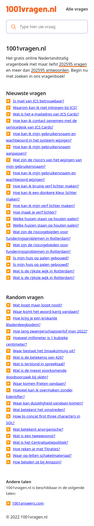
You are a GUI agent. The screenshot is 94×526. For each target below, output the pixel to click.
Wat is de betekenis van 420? (38, 357)
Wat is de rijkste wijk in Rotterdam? (43, 270)
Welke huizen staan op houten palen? (46, 218)
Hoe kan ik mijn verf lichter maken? (44, 205)
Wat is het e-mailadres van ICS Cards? (46, 113)
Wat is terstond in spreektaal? (39, 363)
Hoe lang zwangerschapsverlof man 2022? (50, 331)
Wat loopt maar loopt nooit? (37, 304)
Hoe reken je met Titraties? (36, 448)
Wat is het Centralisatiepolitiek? (40, 442)
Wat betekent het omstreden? (39, 409)
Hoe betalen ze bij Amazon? (37, 461)
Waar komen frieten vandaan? (39, 383)
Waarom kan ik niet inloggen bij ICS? (45, 107)
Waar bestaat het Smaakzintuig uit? (44, 350)
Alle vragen (77, 9)
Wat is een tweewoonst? (34, 435)
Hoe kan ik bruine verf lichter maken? (46, 185)
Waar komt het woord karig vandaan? (46, 311)
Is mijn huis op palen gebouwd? (41, 257)
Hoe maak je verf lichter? (35, 212)
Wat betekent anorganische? (38, 429)
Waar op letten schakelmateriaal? (42, 455)
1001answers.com (28, 503)
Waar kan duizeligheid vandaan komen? (48, 403)
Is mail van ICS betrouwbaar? (38, 100)
